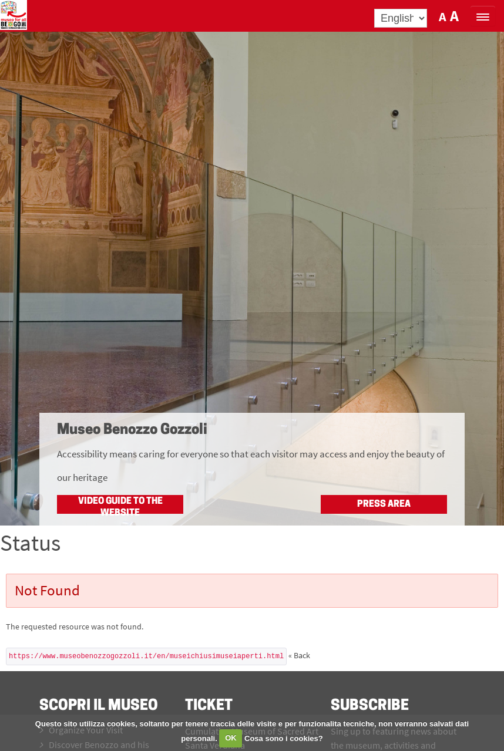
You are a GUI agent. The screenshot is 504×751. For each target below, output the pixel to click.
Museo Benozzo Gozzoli (132, 430)
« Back (299, 655)
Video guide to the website (120, 505)
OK (231, 737)
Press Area (384, 504)
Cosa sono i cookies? (283, 737)
